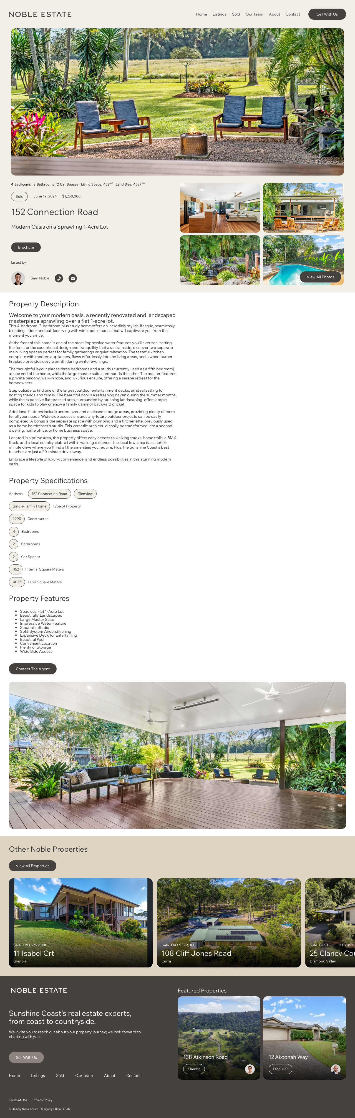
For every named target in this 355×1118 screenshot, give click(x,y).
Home (201, 14)
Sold (236, 14)
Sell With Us (327, 14)
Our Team (254, 14)
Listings (219, 14)
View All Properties (32, 865)
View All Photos (320, 276)
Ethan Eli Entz (62, 1109)
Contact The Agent (33, 668)
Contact (293, 14)
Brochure (26, 247)
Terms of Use (18, 1100)
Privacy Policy (42, 1100)
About (274, 14)
